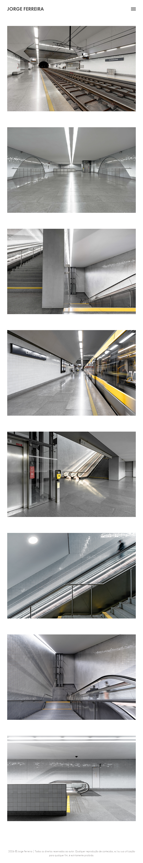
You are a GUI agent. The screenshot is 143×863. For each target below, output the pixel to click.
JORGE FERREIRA (25, 9)
